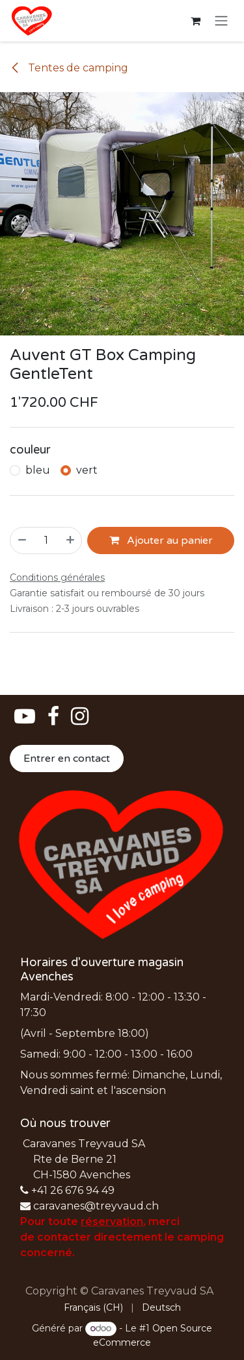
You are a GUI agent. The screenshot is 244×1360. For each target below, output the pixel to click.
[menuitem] (93, 1308)
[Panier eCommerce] (195, 21)
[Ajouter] (71, 540)
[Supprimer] (21, 540)
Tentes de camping (69, 68)
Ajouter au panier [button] (161, 540)
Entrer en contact (66, 758)
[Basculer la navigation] (221, 21)
